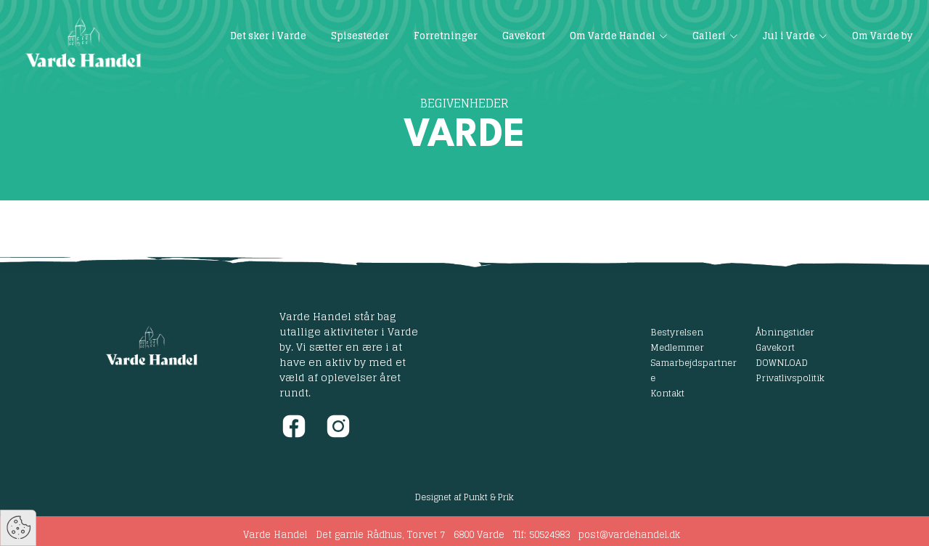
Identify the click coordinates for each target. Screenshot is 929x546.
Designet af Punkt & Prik (464, 497)
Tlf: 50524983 (541, 534)
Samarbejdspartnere (693, 370)
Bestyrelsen (676, 332)
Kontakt (667, 393)
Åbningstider (785, 332)
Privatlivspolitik (790, 378)
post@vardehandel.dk (629, 534)
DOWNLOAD (782, 362)
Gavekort (775, 347)
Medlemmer (677, 347)
